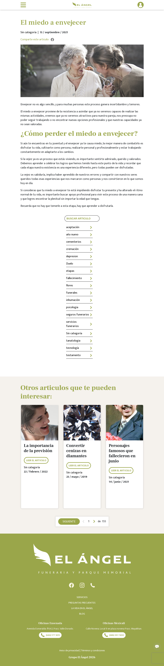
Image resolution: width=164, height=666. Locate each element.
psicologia (79, 307)
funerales (79, 292)
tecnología (79, 348)
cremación (79, 249)
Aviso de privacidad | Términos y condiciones (82, 650)
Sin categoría (79, 333)
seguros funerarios (79, 314)
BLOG (82, 614)
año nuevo (79, 234)
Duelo (79, 263)
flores (79, 285)
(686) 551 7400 (114, 635)
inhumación (79, 300)
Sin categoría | (30, 32)
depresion (79, 256)
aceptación (79, 227)
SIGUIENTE (69, 521)
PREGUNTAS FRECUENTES (82, 603)
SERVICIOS (82, 597)
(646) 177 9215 (50, 635)
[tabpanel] (39, 459)
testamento (79, 355)
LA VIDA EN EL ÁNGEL (82, 608)
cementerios (79, 241)
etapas (79, 271)
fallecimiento (79, 278)
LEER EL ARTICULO (36, 460)
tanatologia (79, 340)
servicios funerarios (79, 324)
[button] (130, 5)
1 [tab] (88, 521)
